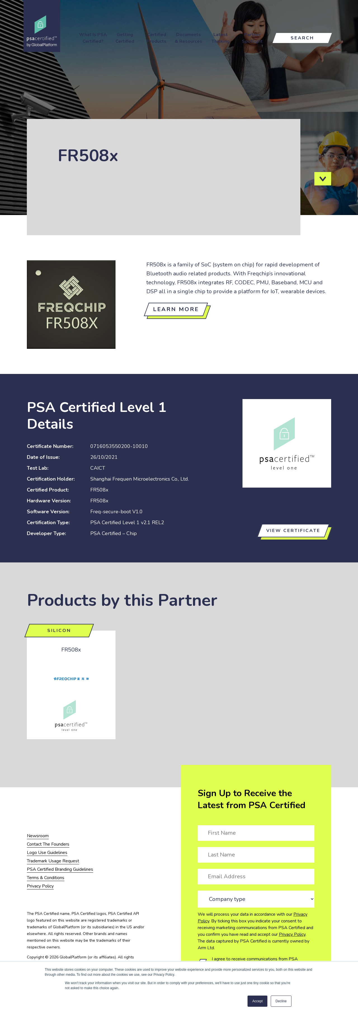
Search (302, 38)
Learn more (176, 309)
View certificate (293, 531)
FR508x (71, 649)
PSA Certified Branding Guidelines (60, 869)
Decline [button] (281, 1001)
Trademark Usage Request (53, 861)
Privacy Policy (292, 934)
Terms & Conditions (45, 878)
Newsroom (38, 836)
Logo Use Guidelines (47, 853)
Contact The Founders (48, 844)
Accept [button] (257, 1001)
